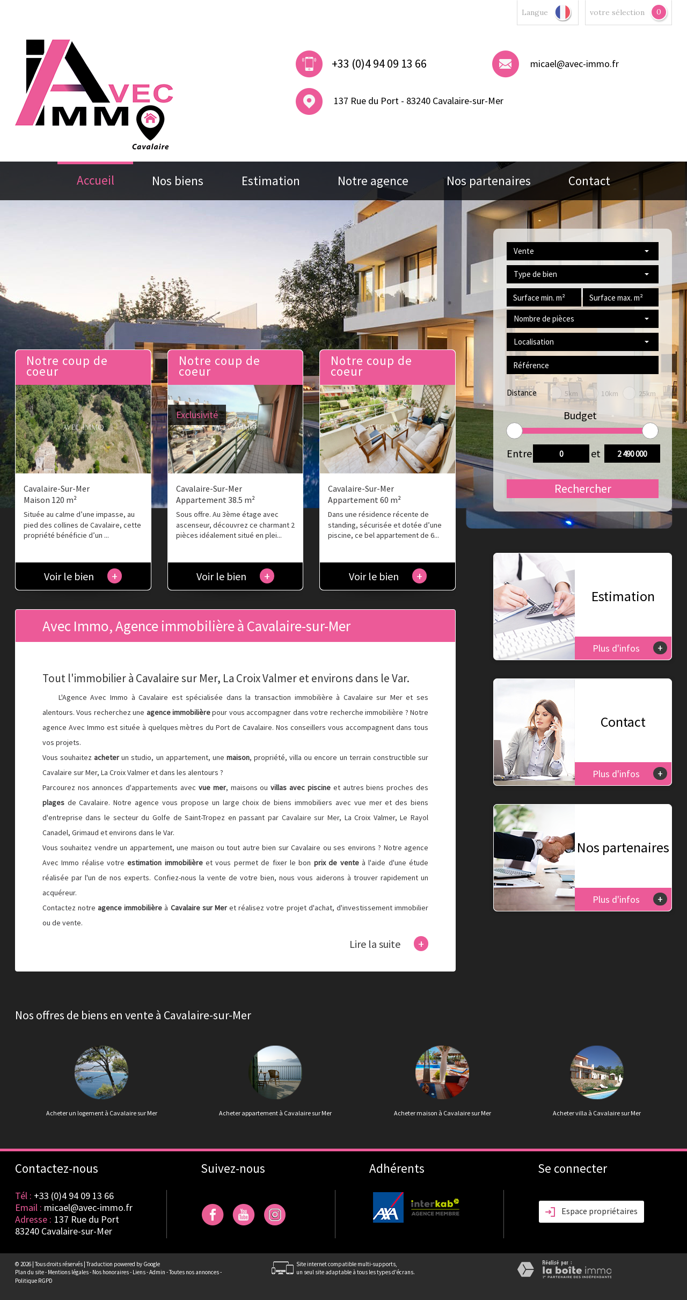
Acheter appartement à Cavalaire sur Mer (275, 1113)
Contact (589, 180)
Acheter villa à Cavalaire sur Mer (597, 1113)
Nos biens (177, 180)
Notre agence (373, 180)
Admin (157, 1272)
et (596, 453)
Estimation (271, 180)
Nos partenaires (489, 180)
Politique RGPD (34, 1280)
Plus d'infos (630, 647)
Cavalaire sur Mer (310, 817)
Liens (139, 1272)
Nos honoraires (110, 1272)
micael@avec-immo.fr (574, 63)
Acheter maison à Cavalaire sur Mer (442, 1113)
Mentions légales (68, 1272)
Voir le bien (83, 576)
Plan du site (29, 1272)
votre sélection (617, 12)
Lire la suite (388, 943)
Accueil (95, 180)
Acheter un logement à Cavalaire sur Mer (101, 1113)
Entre (517, 453)
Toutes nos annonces (194, 1272)
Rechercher (582, 488)
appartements (154, 787)
